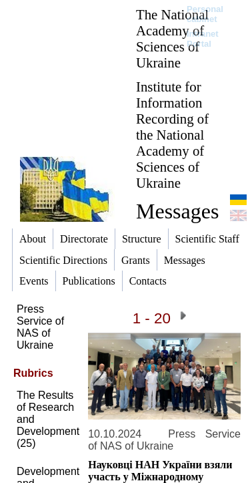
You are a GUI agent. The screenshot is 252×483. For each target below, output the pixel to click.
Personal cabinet (205, 14)
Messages (177, 211)
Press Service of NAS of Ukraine (40, 327)
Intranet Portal (203, 39)
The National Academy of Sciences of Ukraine (172, 38)
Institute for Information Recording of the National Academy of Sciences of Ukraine (172, 134)
